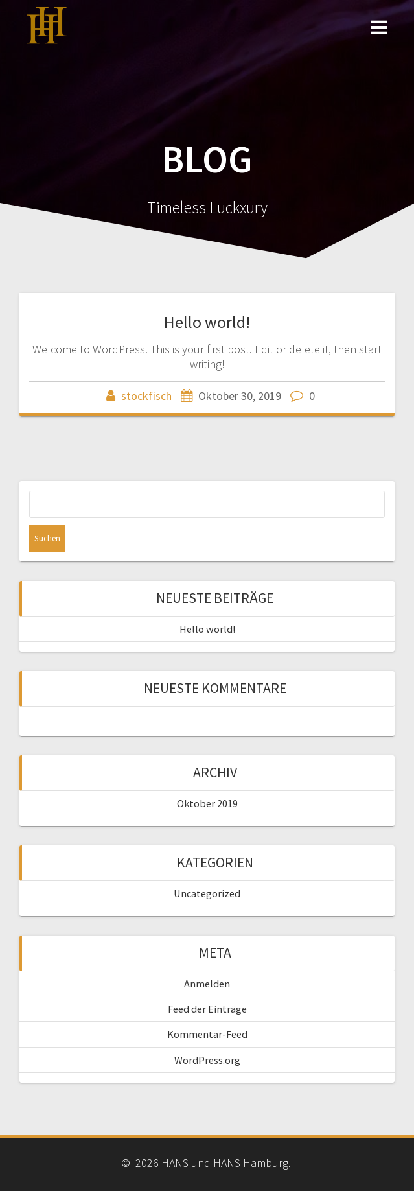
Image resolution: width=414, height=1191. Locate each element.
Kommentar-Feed (207, 1034)
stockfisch (146, 395)
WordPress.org (207, 1060)
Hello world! (207, 322)
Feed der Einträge (207, 1008)
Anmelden (207, 983)
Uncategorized (207, 893)
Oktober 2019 (207, 803)
